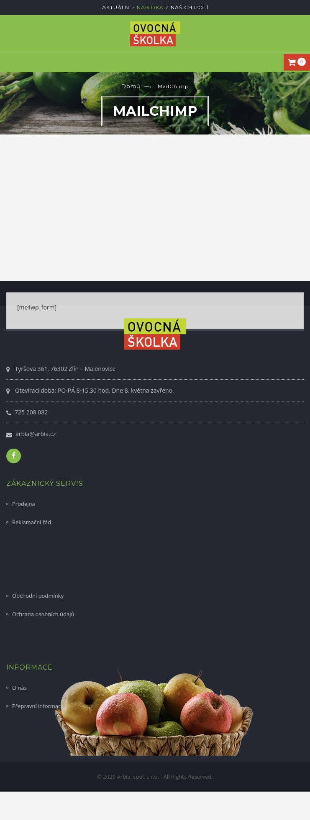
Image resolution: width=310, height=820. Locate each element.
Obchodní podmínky (38, 595)
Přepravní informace (38, 706)
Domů (131, 86)
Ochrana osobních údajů (43, 614)
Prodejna (23, 504)
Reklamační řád (31, 522)
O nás (19, 687)
